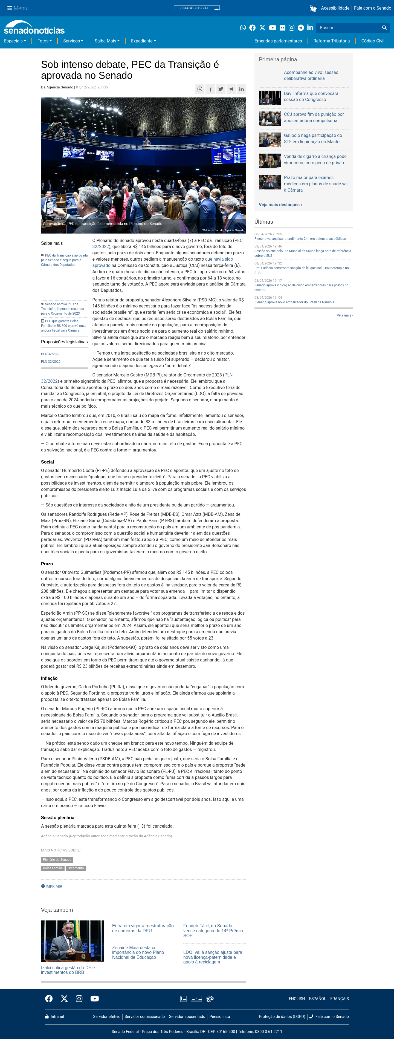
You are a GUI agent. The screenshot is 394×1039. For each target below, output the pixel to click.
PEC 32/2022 (50, 354)
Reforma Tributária (332, 41)
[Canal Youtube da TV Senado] (92, 999)
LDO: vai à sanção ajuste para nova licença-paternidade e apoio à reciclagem (212, 957)
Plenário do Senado (57, 860)
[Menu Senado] (17, 8)
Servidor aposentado (187, 1016)
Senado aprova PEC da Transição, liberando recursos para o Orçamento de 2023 (62, 308)
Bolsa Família (53, 868)
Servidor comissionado (145, 1016)
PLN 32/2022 (50, 362)
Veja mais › (345, 315)
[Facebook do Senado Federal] (51, 999)
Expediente (141, 41)
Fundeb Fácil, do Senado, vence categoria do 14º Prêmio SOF (213, 930)
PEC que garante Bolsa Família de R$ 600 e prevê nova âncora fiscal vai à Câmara (63, 325)
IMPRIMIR (51, 886)
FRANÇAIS (339, 999)
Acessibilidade (335, 8)
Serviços (71, 41)
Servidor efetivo (106, 1016)
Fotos (42, 41)
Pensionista (220, 1016)
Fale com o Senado (372, 8)
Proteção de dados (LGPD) (282, 1016)
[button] (314, 8)
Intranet (54, 1016)
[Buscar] (384, 28)
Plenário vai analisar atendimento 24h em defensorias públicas (300, 239)
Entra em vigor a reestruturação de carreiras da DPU (143, 928)
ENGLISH (297, 999)
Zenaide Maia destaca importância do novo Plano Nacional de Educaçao (138, 952)
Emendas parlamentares (278, 41)
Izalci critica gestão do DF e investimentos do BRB (68, 970)
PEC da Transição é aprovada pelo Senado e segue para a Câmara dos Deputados (64, 260)
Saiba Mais (105, 41)
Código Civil (372, 41)
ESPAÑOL (317, 999)
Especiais (13, 41)
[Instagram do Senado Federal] (79, 999)
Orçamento (76, 868)
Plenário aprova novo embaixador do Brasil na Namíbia (294, 302)
